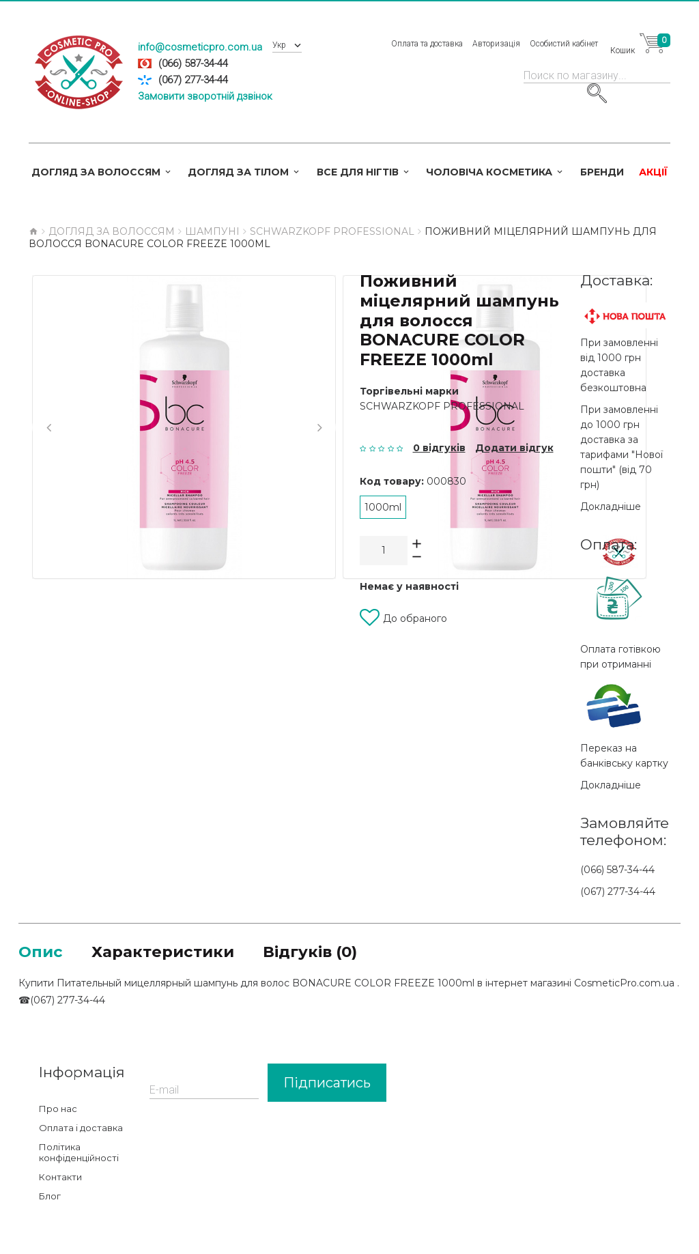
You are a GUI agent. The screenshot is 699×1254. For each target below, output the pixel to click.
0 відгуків (439, 447)
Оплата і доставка (81, 1129)
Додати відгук (514, 447)
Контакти (60, 1178)
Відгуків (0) (324, 952)
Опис (42, 952)
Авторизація (498, 43)
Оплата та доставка (428, 43)
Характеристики (169, 952)
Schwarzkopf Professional (442, 406)
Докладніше (610, 506)
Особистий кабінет (565, 43)
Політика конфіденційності (79, 1154)
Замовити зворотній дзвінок (205, 96)
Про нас (58, 1110)
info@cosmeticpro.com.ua (200, 47)
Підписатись (327, 1084)
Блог (50, 1197)
